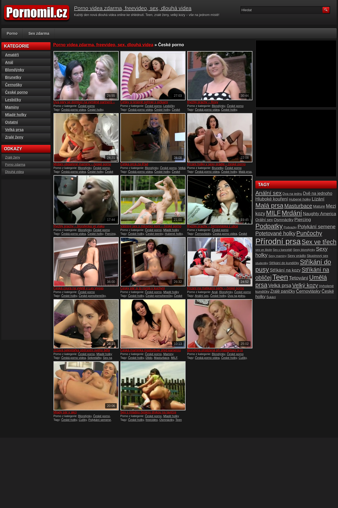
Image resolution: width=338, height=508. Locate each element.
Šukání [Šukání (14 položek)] (271, 297)
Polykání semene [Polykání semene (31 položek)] (317, 226)
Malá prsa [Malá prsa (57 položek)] (269, 205)
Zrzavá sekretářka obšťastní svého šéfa (81, 350)
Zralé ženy (14, 137)
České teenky (154, 233)
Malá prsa (245, 171)
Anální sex (202, 295)
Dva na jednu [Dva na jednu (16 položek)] (292, 194)
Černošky (13, 85)
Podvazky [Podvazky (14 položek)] (290, 227)
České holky (95, 109)
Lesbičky (169, 105)
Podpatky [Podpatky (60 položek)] (269, 226)
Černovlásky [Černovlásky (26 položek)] (308, 291)
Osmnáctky (166, 419)
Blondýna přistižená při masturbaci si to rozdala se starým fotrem (215, 352)
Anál (215, 292)
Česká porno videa (73, 109)
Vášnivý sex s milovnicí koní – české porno (150, 226)
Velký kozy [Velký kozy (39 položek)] (305, 285)
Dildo (149, 357)
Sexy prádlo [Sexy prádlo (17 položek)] (296, 256)
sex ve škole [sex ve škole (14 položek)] (263, 249)
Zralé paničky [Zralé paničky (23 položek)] (282, 291)
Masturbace (161, 357)
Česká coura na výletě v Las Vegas (78, 288)
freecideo (152, 419)
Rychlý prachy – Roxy (202, 102)
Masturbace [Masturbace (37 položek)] (298, 206)
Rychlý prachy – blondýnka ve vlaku (79, 226)
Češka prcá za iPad (134, 164)
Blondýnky (218, 105)
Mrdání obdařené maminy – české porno (82, 164)
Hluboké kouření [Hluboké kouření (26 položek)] (271, 199)
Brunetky (217, 168)
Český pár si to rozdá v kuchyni (142, 288)
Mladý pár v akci (65, 412)
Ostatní (11, 122)
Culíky (243, 357)
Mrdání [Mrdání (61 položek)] (292, 213)
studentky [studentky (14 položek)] (261, 263)
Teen (178, 419)
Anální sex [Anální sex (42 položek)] (268, 193)
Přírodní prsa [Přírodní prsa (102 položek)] (278, 241)
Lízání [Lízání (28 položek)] (318, 199)
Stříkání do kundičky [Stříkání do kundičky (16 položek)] (284, 263)
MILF (174, 357)
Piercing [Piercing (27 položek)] (302, 219)
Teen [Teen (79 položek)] (280, 277)
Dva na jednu (236, 295)
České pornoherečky (92, 295)
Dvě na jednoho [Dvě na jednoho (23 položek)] (317, 193)
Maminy (168, 354)
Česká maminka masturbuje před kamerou (150, 350)
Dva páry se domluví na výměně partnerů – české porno (84, 104)
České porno (86, 105)
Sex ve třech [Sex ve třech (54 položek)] (319, 241)
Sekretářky (94, 357)
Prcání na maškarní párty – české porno (215, 288)
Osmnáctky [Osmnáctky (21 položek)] (284, 220)
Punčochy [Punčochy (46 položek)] (309, 233)
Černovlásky (203, 233)
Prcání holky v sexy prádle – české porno (216, 164)
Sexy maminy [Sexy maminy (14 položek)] (277, 255)
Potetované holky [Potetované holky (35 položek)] (275, 233)
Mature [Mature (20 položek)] (319, 206)
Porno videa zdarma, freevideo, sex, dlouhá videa (132, 8)
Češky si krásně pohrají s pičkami (144, 102)
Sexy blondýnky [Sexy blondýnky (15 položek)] (304, 249)
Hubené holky (174, 233)
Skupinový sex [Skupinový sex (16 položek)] (317, 256)
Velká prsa (14, 130)
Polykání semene (99, 419)
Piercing (110, 233)
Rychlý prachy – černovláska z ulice (212, 226)
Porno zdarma (15, 165)
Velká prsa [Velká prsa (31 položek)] (279, 285)
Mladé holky (171, 230)
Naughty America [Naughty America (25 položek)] (319, 213)
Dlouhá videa (14, 172)
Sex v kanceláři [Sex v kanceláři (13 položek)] (282, 249)
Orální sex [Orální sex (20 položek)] (264, 220)
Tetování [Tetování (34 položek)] (298, 278)
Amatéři (12, 55)
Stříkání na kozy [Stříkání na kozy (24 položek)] (285, 270)
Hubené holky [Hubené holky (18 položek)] (300, 199)
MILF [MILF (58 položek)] (273, 213)
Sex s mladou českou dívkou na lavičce (148, 412)
